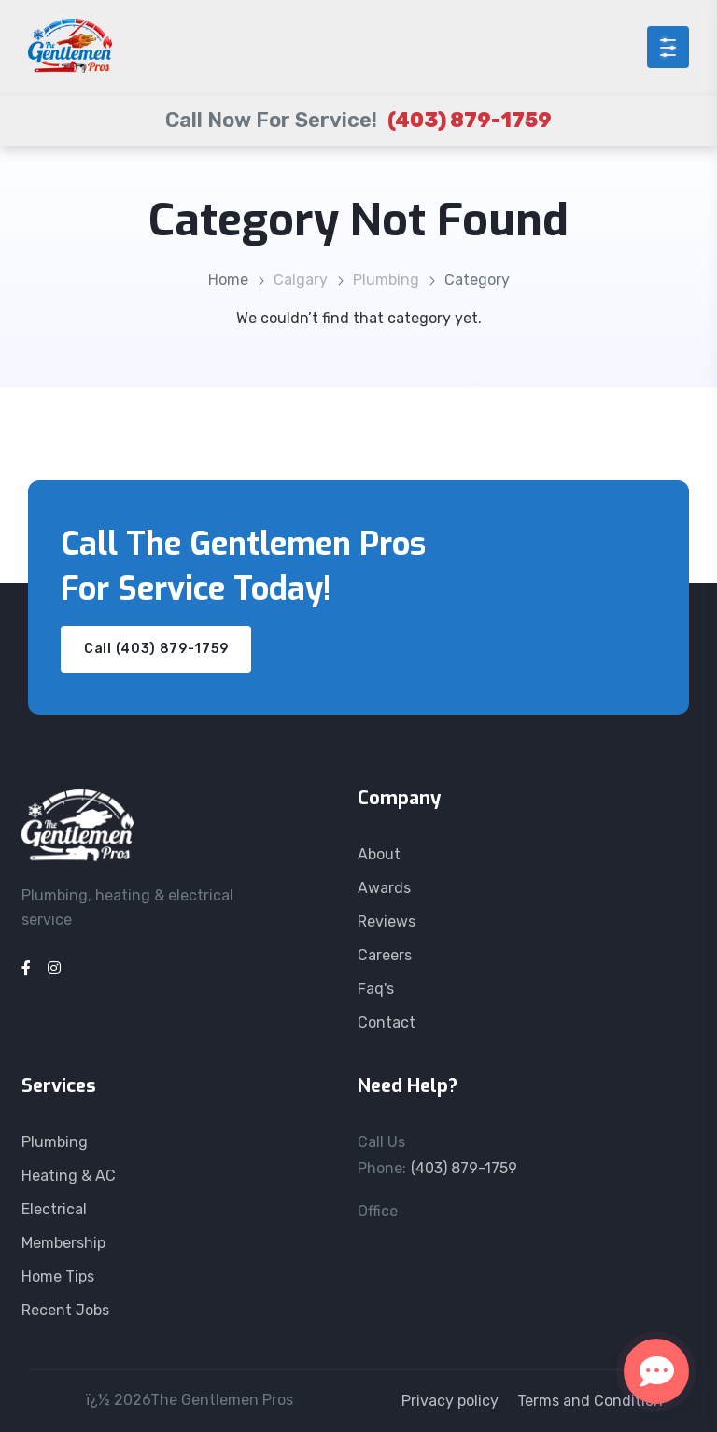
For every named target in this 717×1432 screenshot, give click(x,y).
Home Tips (57, 1276)
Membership (63, 1243)
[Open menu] (668, 47)
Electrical (54, 1209)
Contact (386, 1022)
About (379, 854)
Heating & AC (68, 1175)
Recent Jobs (65, 1310)
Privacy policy (450, 1401)
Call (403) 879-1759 (156, 649)
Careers (385, 955)
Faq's (376, 989)
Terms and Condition (590, 1401)
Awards (384, 888)
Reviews (386, 921)
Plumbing (386, 280)
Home (228, 280)
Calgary (301, 280)
